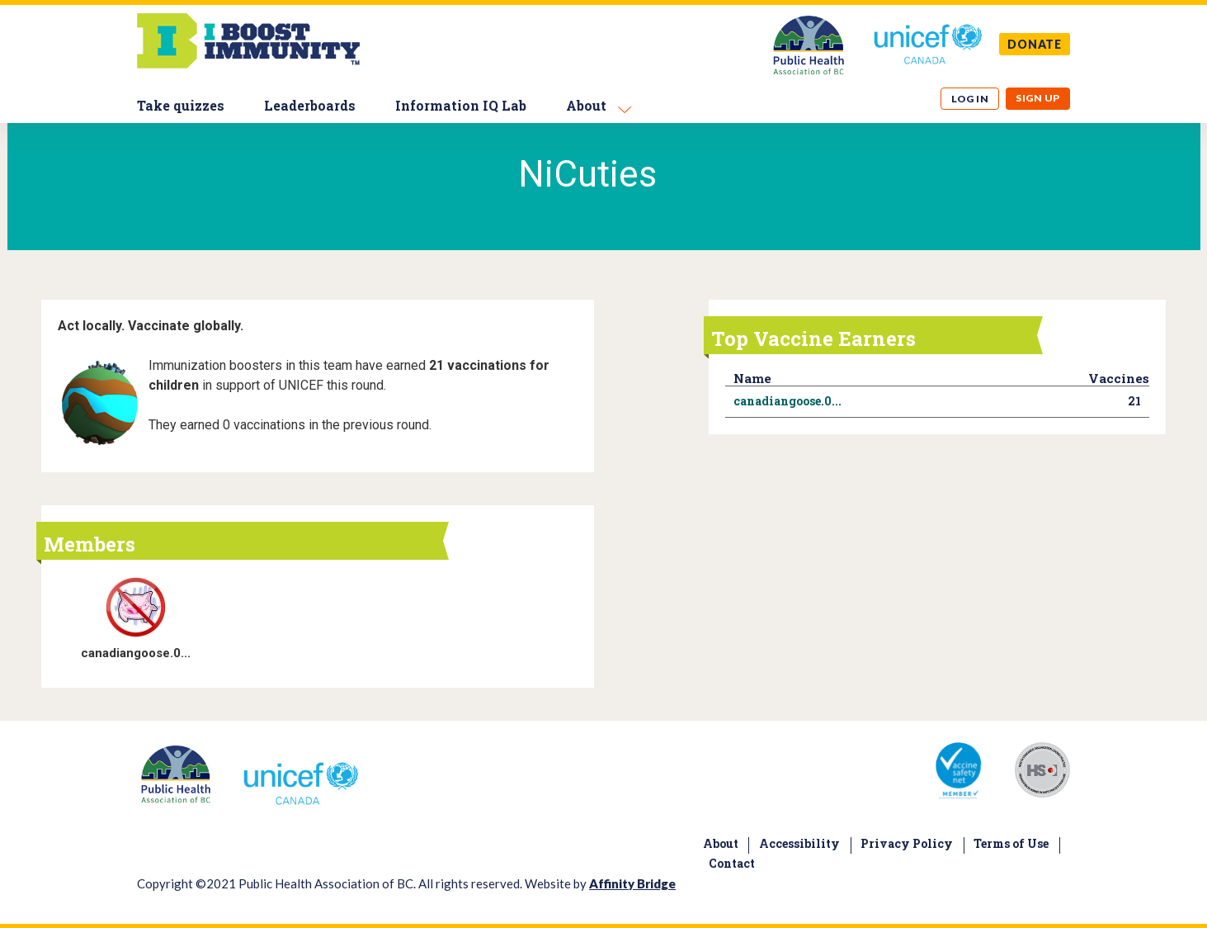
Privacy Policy (906, 843)
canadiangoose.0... (136, 653)
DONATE (1034, 44)
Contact (732, 863)
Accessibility (799, 843)
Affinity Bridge (632, 883)
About (586, 105)
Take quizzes (180, 105)
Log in (970, 98)
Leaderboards (310, 105)
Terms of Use (1011, 843)
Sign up (1037, 98)
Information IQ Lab (460, 105)
